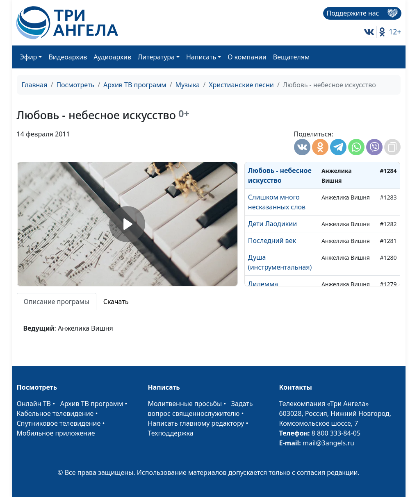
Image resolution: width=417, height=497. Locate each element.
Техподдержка (170, 433)
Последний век (272, 240)
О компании (247, 56)
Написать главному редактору (196, 423)
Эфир (28, 56)
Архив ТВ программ (134, 84)
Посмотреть (75, 84)
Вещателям (291, 56)
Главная (35, 84)
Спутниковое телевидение (59, 423)
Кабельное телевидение (55, 413)
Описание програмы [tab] (56, 301)
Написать (201, 56)
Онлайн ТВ (34, 403)
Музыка (187, 84)
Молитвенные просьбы (185, 403)
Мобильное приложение (56, 433)
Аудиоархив (112, 56)
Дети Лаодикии (272, 223)
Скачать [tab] (116, 301)
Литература (156, 56)
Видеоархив (67, 56)
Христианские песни (241, 84)
